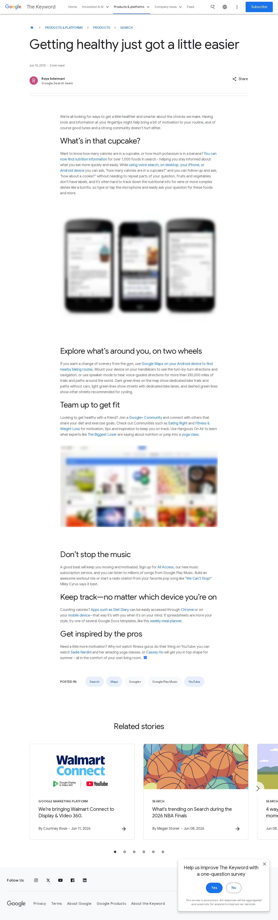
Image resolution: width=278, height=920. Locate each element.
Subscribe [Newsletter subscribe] (259, 7)
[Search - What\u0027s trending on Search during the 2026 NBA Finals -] (196, 791)
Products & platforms (132, 7)
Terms (56, 904)
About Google (79, 904)
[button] (240, 79)
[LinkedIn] (84, 880)
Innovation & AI (96, 7)
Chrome (187, 610)
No (234, 902)
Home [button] (72, 7)
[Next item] (257, 788)
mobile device (79, 615)
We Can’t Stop (198, 578)
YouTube (194, 682)
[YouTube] (60, 880)
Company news (169, 7)
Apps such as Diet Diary (110, 610)
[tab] (115, 852)
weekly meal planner (166, 621)
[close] (264, 878)
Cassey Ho (154, 652)
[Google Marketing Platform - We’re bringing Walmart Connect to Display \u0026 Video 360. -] (82, 791)
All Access (165, 567)
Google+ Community (145, 417)
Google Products (111, 904)
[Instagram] (36, 880)
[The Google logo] (16, 904)
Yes (214, 902)
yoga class (190, 434)
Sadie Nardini (81, 652)
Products (101, 28)
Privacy (39, 904)
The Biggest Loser (102, 434)
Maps (114, 682)
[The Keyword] (32, 27)
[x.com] (48, 880)
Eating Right (177, 423)
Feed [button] (190, 7)
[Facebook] (72, 880)
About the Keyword (148, 904)
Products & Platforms (64, 28)
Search (126, 28)
